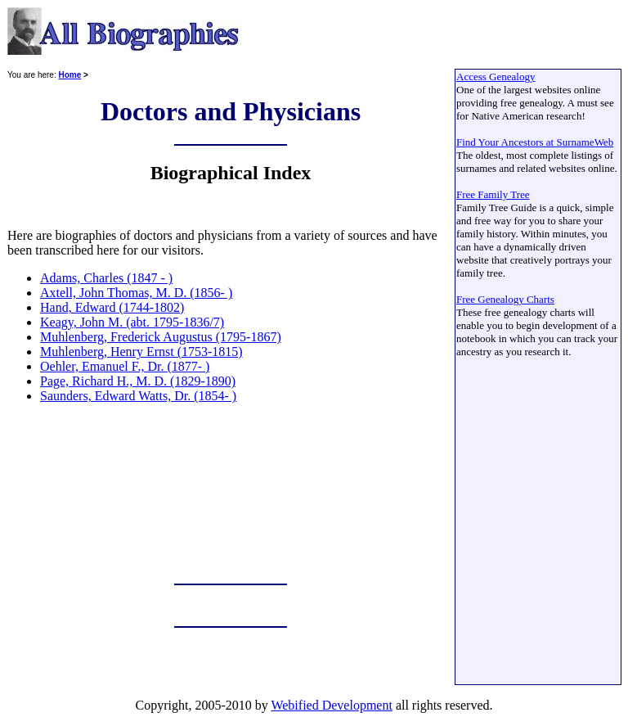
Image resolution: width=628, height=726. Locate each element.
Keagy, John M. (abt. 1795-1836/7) (132, 322)
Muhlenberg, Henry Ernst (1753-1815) (141, 351)
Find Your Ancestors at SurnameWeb (534, 142)
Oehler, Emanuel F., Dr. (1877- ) (124, 366)
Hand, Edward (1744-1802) (112, 307)
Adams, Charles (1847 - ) (106, 278)
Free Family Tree (493, 194)
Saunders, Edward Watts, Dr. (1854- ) (138, 396)
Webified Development (331, 705)
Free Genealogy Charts (505, 299)
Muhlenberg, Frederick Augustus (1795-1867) (160, 337)
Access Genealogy (495, 76)
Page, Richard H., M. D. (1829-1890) (138, 381)
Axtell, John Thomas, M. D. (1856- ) (136, 293)
